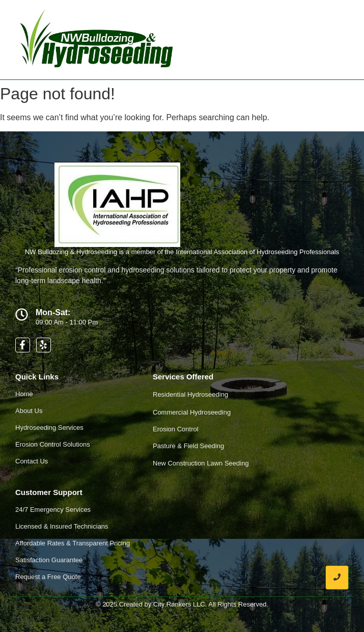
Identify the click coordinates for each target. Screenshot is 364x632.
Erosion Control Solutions (52, 444)
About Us (28, 411)
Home (24, 394)
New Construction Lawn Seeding (201, 463)
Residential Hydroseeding (190, 394)
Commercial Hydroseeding (192, 412)
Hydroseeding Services (49, 427)
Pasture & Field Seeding (188, 446)
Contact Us (31, 461)
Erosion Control (176, 429)
